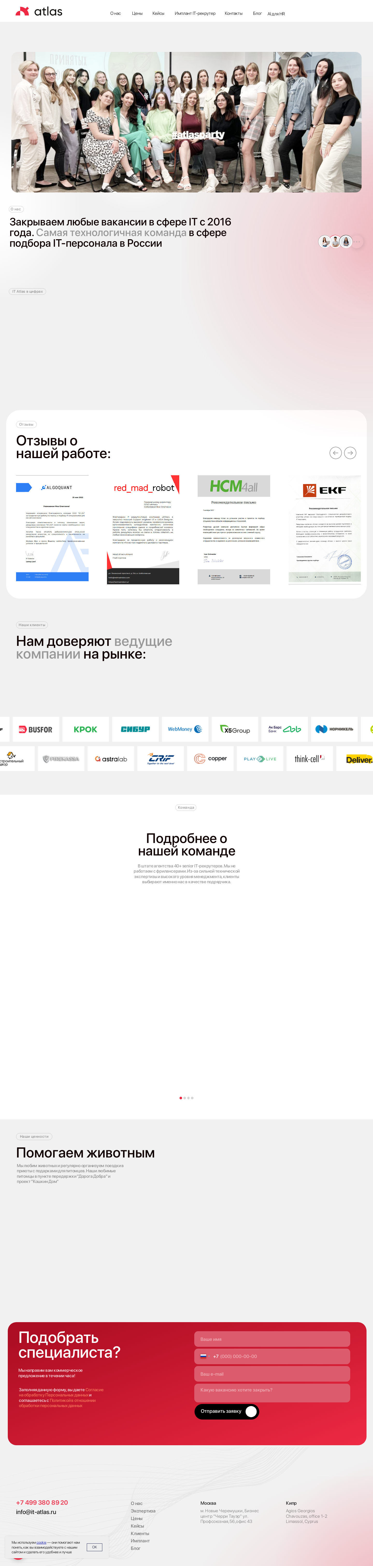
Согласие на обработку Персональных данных (61, 1392)
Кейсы (158, 13)
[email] (272, 1374)
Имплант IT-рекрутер (195, 13)
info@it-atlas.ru (36, 1512)
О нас (115, 13)
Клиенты (140, 1533)
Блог (257, 13)
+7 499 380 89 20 (42, 1502)
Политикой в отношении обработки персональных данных (57, 1403)
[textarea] (272, 1393)
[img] (39, 1477)
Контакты (233, 13)
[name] (272, 1339)
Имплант (140, 1540)
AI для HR (276, 13)
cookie (41, 1542)
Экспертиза (143, 1511)
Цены (137, 13)
